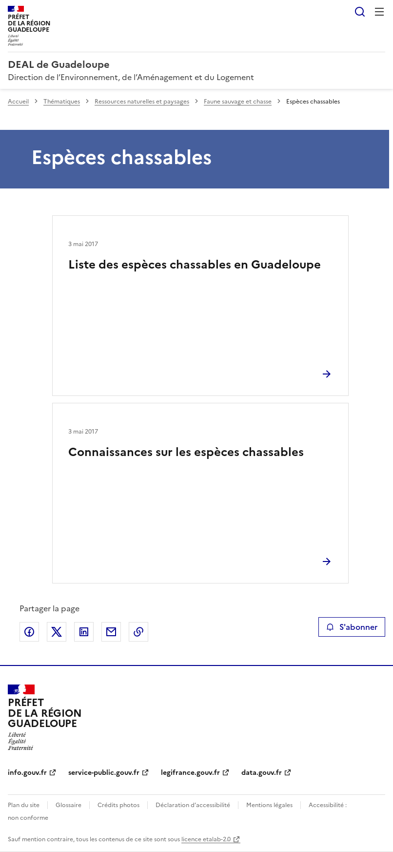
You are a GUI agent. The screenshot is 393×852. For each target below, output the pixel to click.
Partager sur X (56, 632)
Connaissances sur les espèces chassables (186, 452)
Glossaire (68, 805)
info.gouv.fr (27, 773)
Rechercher (360, 11)
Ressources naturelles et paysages (142, 101)
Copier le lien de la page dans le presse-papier (138, 632)
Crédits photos (118, 805)
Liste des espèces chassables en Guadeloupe (194, 264)
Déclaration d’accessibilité (193, 805)
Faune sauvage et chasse (238, 101)
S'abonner (351, 627)
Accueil (18, 101)
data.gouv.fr (261, 773)
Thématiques (61, 101)
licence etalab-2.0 (206, 839)
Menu (379, 11)
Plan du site (23, 805)
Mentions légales (269, 805)
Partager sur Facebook (29, 632)
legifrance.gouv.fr (190, 773)
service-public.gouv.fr (103, 773)
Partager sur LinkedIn (84, 632)
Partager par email (111, 632)
